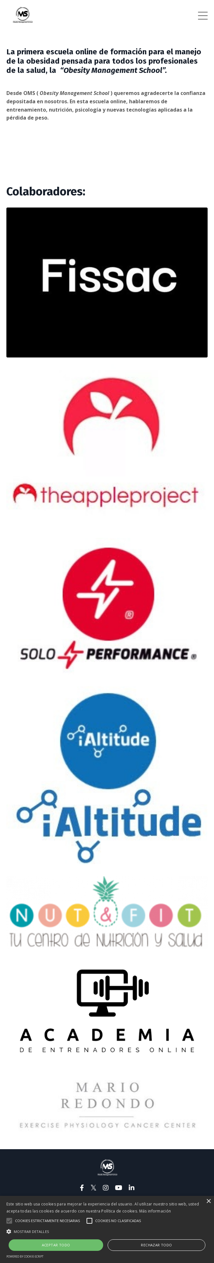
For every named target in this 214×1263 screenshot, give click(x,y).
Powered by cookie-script (24, 1256)
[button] (107, 1231)
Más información (155, 1211)
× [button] (208, 1201)
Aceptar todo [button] (56, 1245)
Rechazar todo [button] (156, 1245)
